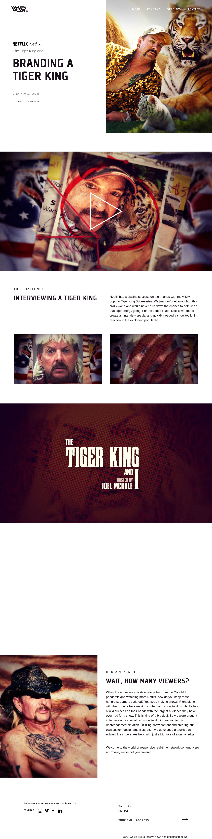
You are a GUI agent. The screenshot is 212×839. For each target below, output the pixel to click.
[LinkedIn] (60, 811)
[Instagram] (40, 811)
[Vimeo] (47, 811)
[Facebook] (53, 811)
